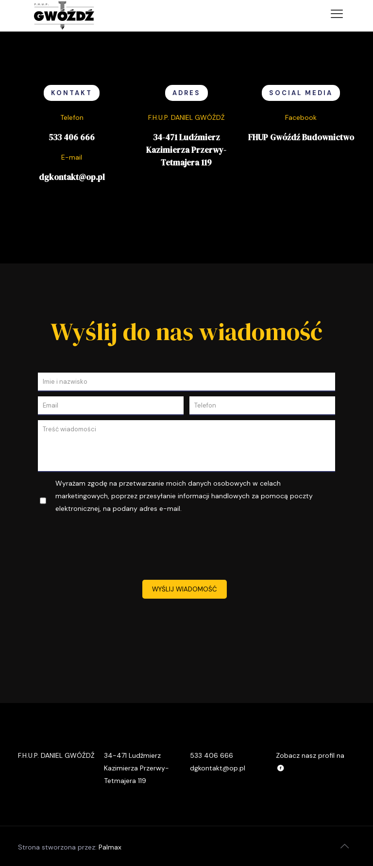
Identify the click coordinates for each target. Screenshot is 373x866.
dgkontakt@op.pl (72, 177)
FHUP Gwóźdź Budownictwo (301, 137)
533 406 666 (72, 137)
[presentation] (186, 548)
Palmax (110, 847)
